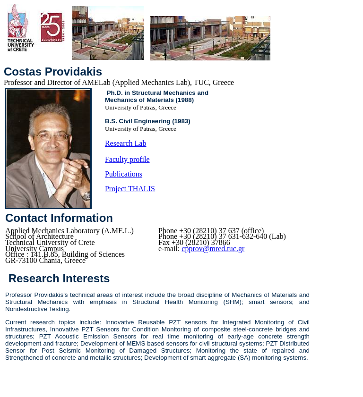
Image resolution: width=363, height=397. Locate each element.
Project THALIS (130, 189)
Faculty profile (127, 159)
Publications (123, 174)
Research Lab (126, 143)
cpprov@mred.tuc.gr (213, 249)
